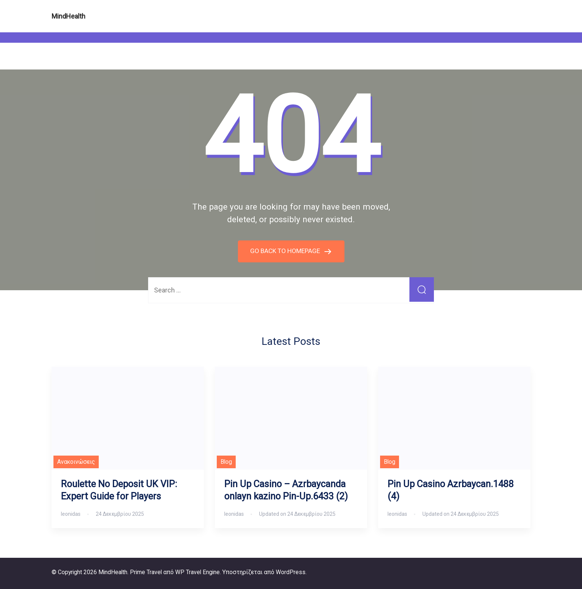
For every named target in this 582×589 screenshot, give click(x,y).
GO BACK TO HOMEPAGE (285, 251)
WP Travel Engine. (198, 571)
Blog (226, 461)
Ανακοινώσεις (76, 461)
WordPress (290, 571)
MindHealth (68, 16)
